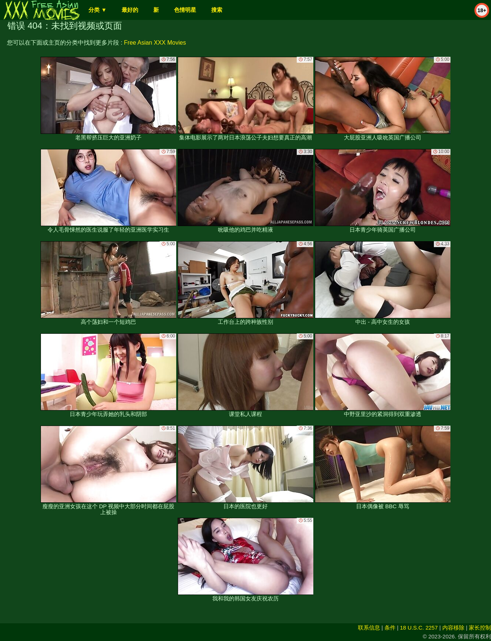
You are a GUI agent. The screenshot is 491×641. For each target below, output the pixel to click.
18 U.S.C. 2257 (419, 627)
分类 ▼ (97, 10)
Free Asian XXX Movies (155, 42)
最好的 (130, 10)
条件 (390, 627)
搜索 (216, 10)
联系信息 (369, 627)
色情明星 (185, 10)
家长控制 (480, 627)
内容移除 (453, 627)
